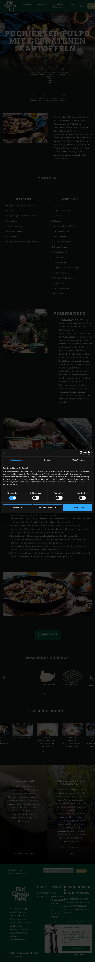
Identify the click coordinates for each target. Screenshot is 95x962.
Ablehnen (17, 507)
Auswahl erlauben (47, 507)
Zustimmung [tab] (16, 459)
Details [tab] (47, 459)
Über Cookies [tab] (78, 459)
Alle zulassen (77, 507)
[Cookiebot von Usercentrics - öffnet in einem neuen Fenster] (81, 453)
